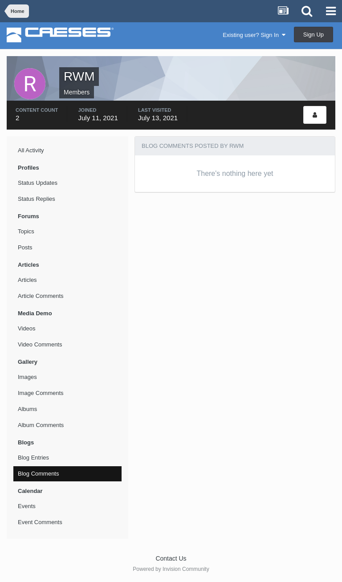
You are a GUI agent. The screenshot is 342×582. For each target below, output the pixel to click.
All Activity (31, 150)
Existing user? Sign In (254, 35)
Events (27, 506)
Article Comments (41, 296)
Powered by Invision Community (171, 569)
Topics (26, 231)
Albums (27, 409)
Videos (27, 328)
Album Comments (41, 425)
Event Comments (40, 522)
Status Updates (37, 182)
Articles (27, 280)
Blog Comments (38, 473)
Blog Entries (33, 457)
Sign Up (313, 34)
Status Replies (36, 198)
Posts (25, 247)
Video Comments (40, 344)
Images (27, 377)
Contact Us (170, 558)
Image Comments (41, 393)
